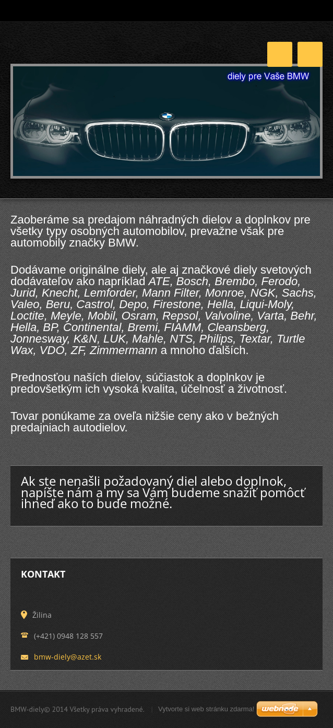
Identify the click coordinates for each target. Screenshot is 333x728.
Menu (310, 54)
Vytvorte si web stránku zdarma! (206, 709)
